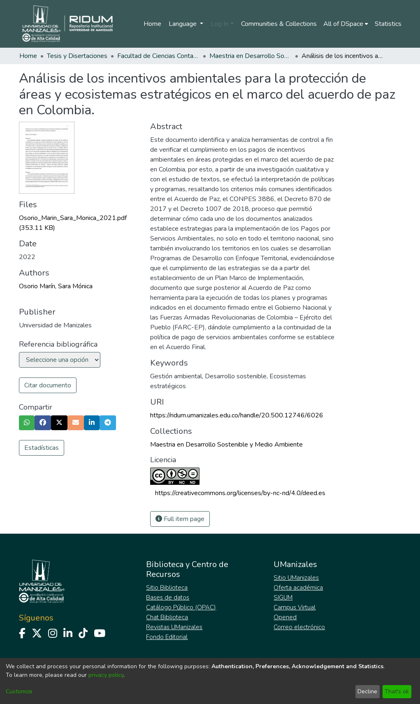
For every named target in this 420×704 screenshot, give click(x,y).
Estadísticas (41, 447)
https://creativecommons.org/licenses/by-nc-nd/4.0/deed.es (240, 493)
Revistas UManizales (174, 627)
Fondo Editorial (167, 637)
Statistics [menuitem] (388, 23)
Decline (367, 691)
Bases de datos (167, 597)
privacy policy (105, 675)
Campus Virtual (295, 607)
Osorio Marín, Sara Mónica (56, 286)
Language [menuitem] (183, 23)
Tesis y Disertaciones (77, 55)
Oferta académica (298, 588)
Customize (19, 691)
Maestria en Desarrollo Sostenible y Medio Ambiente (250, 55)
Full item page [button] (179, 518)
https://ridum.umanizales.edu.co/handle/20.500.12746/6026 (236, 415)
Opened (285, 617)
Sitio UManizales (296, 578)
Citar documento (47, 385)
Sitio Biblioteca (167, 588)
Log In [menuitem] (219, 23)
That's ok (397, 691)
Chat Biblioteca (167, 617)
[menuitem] (345, 24)
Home (152, 23)
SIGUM (283, 597)
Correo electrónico (299, 627)
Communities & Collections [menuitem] (279, 23)
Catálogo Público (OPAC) (181, 607)
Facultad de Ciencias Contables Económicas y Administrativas (158, 55)
